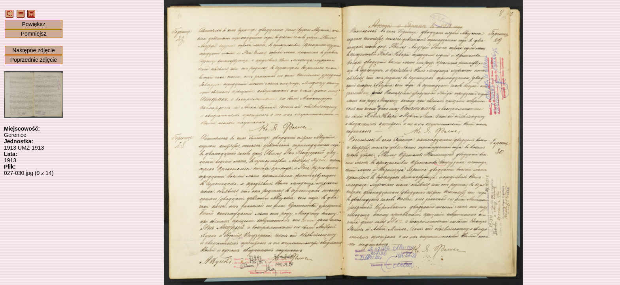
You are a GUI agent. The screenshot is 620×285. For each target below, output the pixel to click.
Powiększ (33, 24)
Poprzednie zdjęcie (33, 60)
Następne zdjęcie (33, 50)
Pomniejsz (34, 33)
